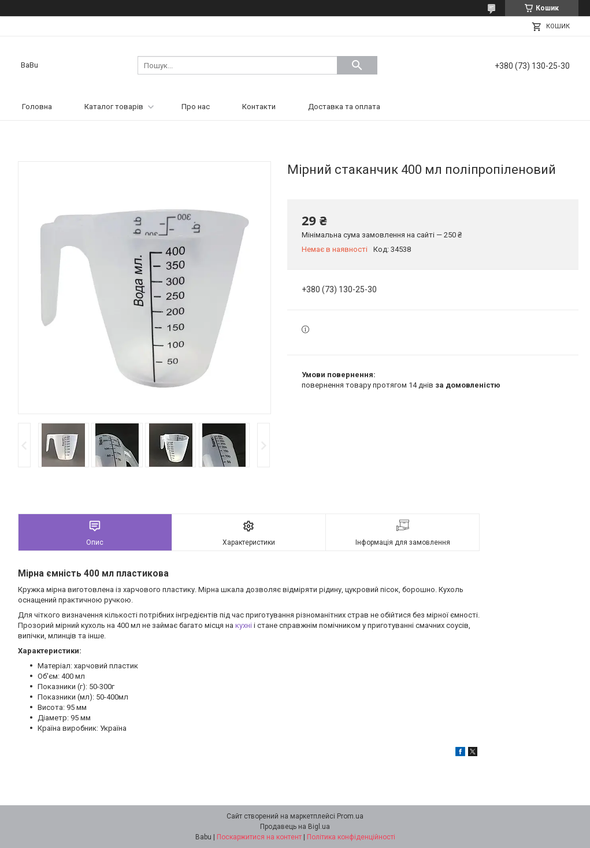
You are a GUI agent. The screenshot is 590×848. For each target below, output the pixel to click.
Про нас (195, 106)
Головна (37, 106)
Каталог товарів (113, 106)
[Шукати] (357, 65)
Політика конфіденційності (351, 837)
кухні (243, 625)
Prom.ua (350, 816)
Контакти (259, 106)
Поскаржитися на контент (259, 837)
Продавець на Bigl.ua (295, 827)
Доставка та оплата (344, 106)
